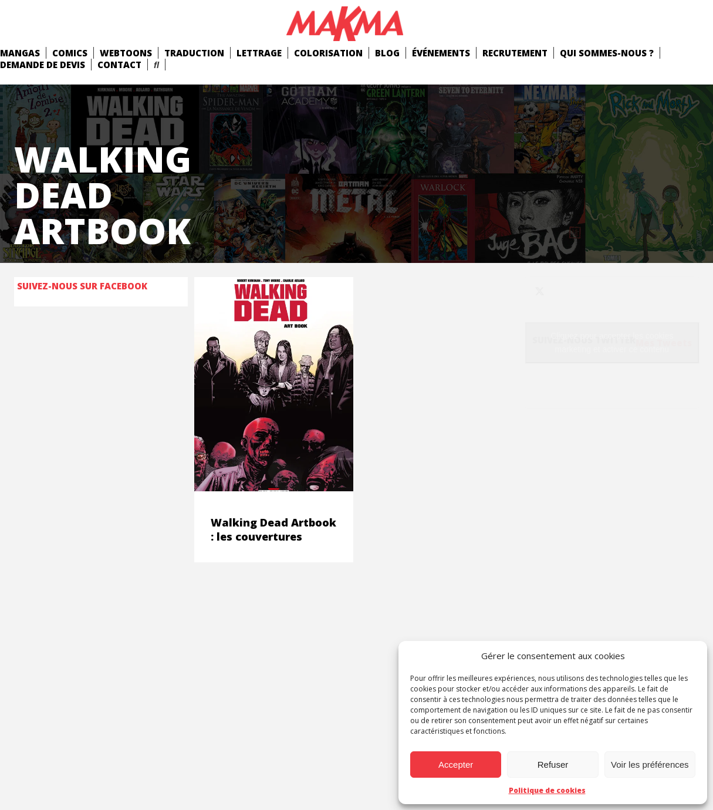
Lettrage (259, 53)
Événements (441, 53)
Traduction (194, 53)
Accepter (455, 765)
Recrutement (515, 53)
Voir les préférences (650, 765)
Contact (119, 64)
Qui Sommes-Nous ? (607, 53)
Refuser (553, 765)
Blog (387, 53)
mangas (20, 53)
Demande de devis (42, 64)
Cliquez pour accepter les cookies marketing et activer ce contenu (611, 342)
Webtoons (126, 53)
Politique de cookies (547, 790)
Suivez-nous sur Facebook (82, 286)
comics (69, 53)
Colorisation (328, 53)
